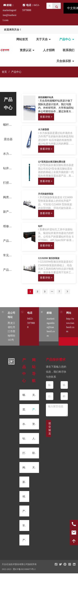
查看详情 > (46, 116)
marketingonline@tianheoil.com (9, 15)
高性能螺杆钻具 (45, 97)
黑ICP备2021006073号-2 (24, 569)
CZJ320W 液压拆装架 (48, 258)
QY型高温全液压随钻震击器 (51, 161)
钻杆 (40, 226)
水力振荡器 (43, 129)
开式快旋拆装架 (45, 194)
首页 (4, 71)
